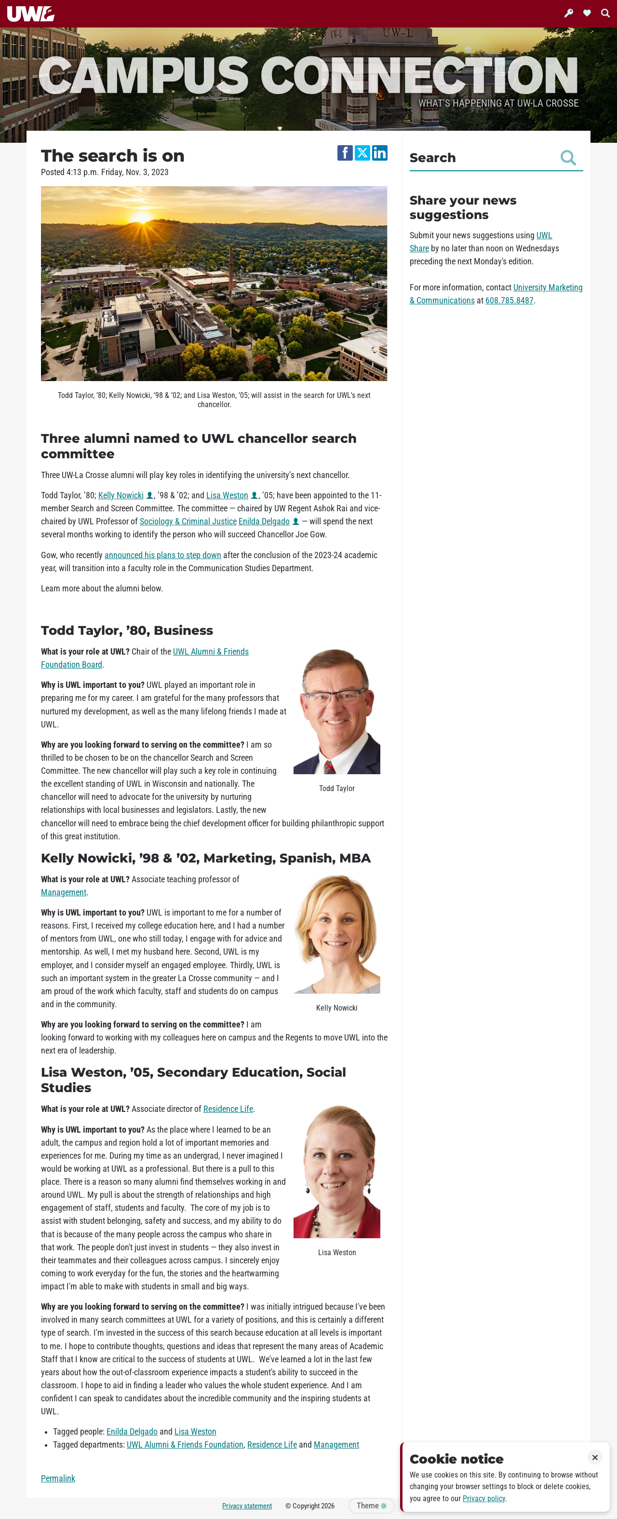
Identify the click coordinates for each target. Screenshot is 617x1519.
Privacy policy (484, 1498)
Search (493, 157)
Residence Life (228, 1109)
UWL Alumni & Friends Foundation (185, 1445)
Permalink (58, 1478)
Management (63, 892)
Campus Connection (308, 74)
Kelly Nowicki (121, 495)
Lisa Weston (227, 495)
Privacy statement (247, 1506)
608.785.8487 (509, 300)
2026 (328, 1506)
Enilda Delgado (264, 521)
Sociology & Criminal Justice (188, 521)
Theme (372, 1505)
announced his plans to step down (163, 555)
